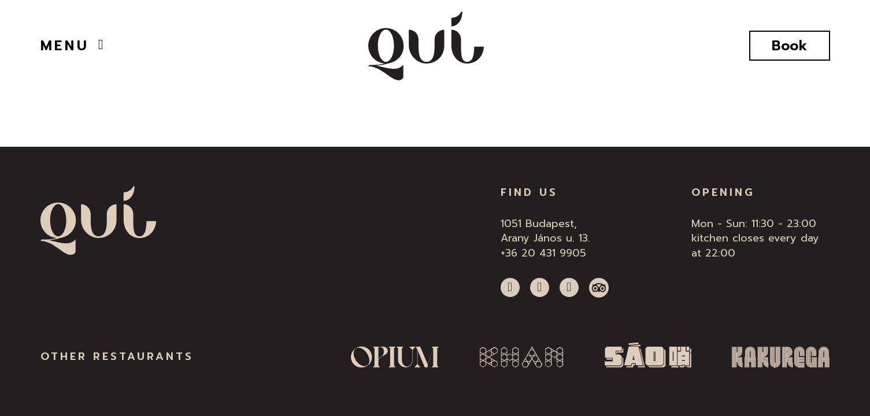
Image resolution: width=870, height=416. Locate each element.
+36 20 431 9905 (543, 253)
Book (789, 45)
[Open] (100, 44)
